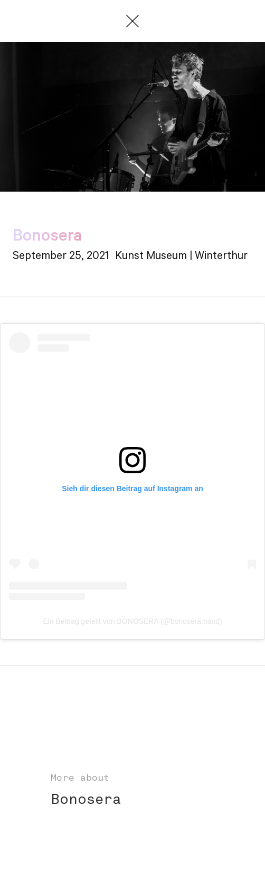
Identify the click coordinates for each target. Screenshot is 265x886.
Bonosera (86, 800)
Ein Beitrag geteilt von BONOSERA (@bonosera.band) (132, 621)
